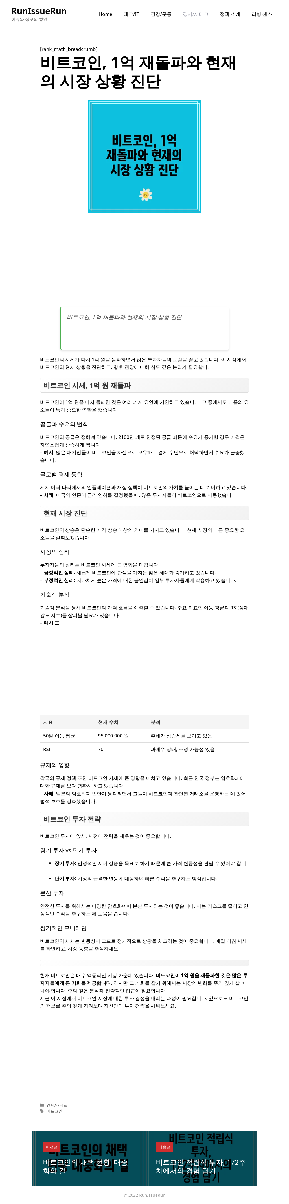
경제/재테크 (196, 14)
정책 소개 (230, 14)
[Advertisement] (144, 261)
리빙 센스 (262, 14)
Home (105, 14)
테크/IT (131, 14)
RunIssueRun (39, 11)
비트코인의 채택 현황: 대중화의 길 (85, 1166)
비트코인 (54, 1111)
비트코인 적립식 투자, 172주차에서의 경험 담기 (201, 1166)
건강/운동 (161, 14)
